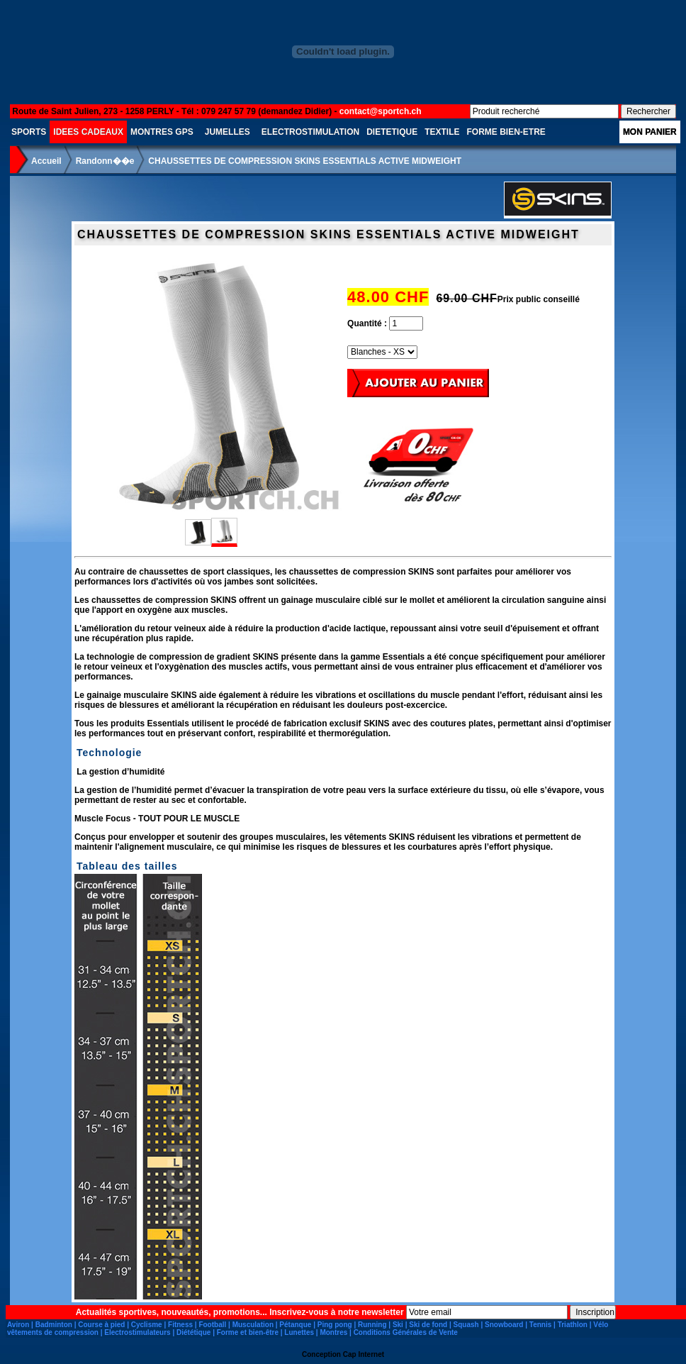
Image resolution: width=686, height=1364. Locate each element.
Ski (398, 1325)
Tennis (540, 1325)
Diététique (193, 1332)
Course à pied (101, 1325)
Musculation (253, 1325)
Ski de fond (428, 1325)
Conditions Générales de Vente (406, 1332)
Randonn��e (105, 161)
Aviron (18, 1325)
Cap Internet (363, 1354)
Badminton (53, 1325)
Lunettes (299, 1332)
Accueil (46, 161)
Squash (466, 1325)
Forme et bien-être (248, 1332)
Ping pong (334, 1325)
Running (372, 1325)
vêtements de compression (53, 1332)
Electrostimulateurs (137, 1332)
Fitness (180, 1325)
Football (212, 1325)
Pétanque (295, 1325)
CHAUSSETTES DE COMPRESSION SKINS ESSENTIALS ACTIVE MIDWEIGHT (304, 161)
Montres (333, 1332)
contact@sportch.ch (380, 111)
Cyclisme (146, 1325)
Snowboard (504, 1325)
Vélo (600, 1325)
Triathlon (572, 1325)
